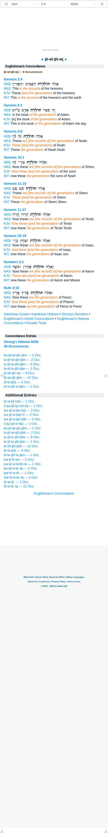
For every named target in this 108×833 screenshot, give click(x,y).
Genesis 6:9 (13, 131)
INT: (7, 97)
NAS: (8, 88)
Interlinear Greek (16, 314)
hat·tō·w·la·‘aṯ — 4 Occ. (21, 477)
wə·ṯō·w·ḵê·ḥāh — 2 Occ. (22, 419)
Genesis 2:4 (13, 79)
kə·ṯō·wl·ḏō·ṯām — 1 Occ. (23, 355)
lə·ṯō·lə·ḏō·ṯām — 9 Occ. (22, 364)
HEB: (8, 84)
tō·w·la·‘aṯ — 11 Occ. (19, 486)
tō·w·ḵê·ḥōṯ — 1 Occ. (19, 401)
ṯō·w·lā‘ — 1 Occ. (16, 482)
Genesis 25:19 (15, 236)
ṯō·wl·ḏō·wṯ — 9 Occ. (19, 373)
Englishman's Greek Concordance (29, 319)
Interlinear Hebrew (45, 314)
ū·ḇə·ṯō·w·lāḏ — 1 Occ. (21, 424)
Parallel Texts (36, 323)
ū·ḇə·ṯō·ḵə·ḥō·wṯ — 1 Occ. (23, 406)
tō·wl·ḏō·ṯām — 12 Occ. (21, 377)
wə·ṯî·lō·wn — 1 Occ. (19, 459)
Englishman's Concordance (54, 493)
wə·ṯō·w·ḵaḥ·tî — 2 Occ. (21, 415)
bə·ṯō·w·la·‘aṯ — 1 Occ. (21, 468)
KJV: (7, 93)
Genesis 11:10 (15, 184)
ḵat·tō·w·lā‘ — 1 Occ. (19, 473)
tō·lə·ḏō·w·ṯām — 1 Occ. (22, 386)
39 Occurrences (16, 346)
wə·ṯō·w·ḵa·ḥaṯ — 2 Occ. (22, 410)
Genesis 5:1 (13, 105)
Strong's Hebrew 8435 (21, 342)
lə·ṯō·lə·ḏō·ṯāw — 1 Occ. (22, 368)
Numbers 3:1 (14, 262)
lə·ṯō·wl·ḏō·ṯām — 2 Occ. (22, 360)
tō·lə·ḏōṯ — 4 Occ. (17, 382)
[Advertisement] (54, 522)
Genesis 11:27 (15, 210)
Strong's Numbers (75, 314)
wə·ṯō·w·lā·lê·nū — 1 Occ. (23, 464)
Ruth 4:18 (11, 288)
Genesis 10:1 (14, 157)
